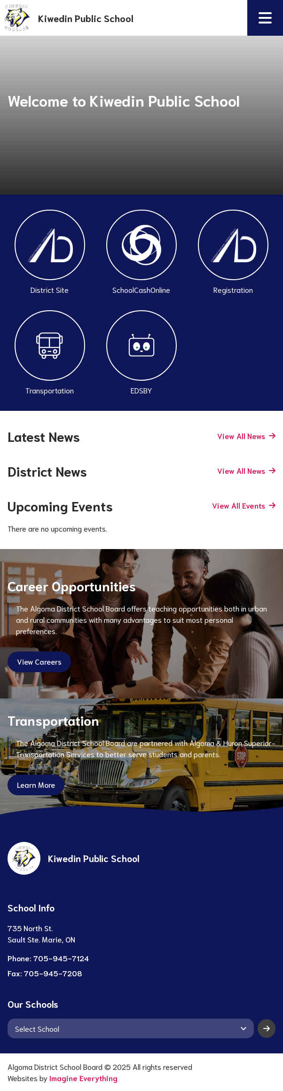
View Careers (39, 661)
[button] (265, 18)
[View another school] (131, 1028)
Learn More (36, 784)
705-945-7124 (61, 958)
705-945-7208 (53, 973)
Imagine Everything (83, 1078)
